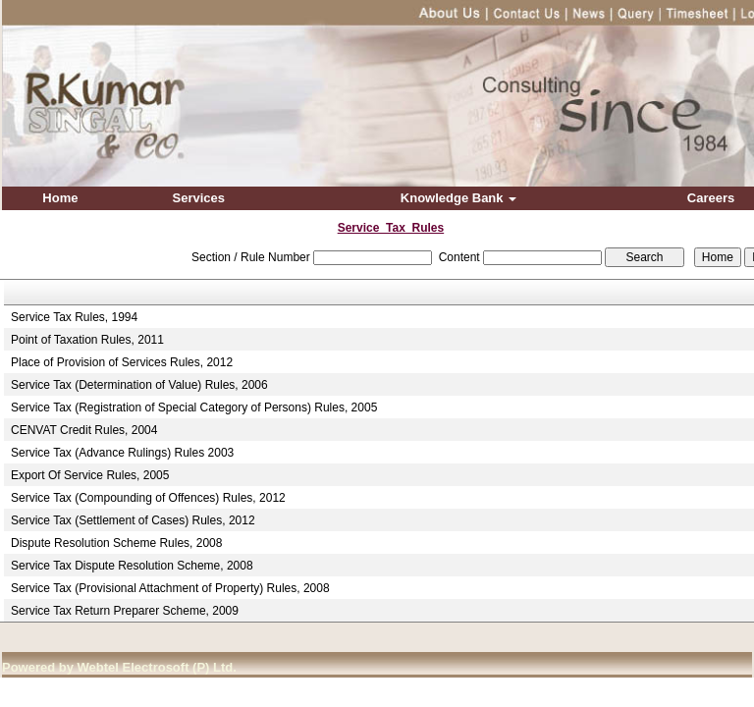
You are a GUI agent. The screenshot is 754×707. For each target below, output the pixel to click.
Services (199, 197)
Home (60, 197)
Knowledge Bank (458, 197)
